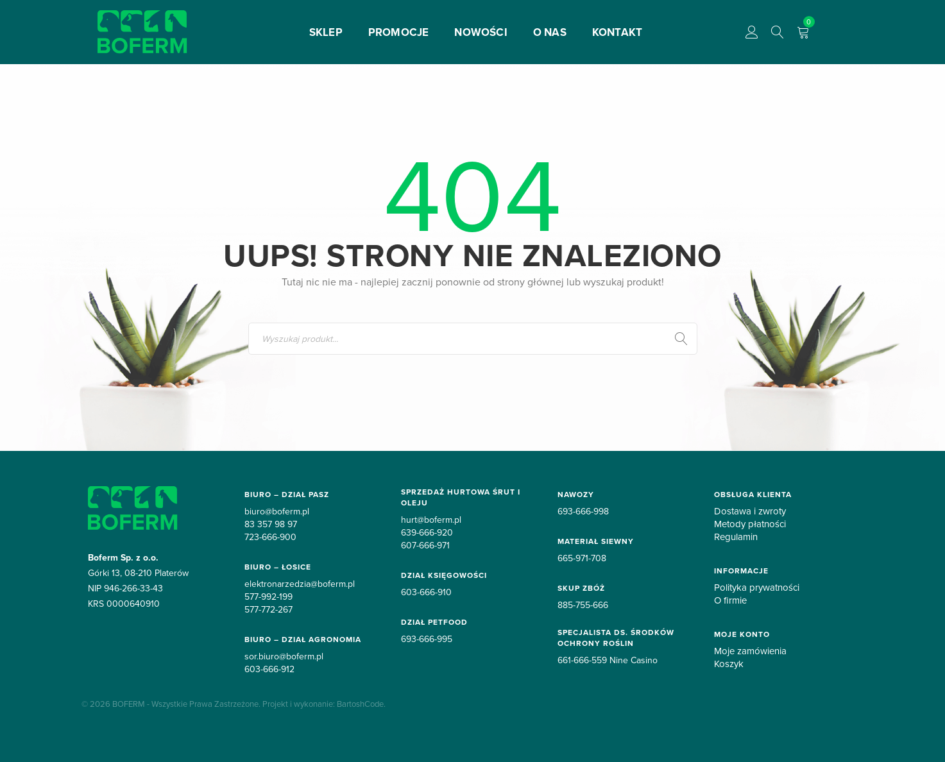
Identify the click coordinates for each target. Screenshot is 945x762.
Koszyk (729, 663)
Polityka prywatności (756, 587)
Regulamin (736, 536)
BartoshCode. (361, 703)
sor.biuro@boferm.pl (283, 656)
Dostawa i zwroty (750, 511)
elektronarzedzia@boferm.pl (299, 583)
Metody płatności (750, 524)
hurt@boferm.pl (431, 519)
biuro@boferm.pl (276, 511)
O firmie (730, 600)
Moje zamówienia (750, 651)
